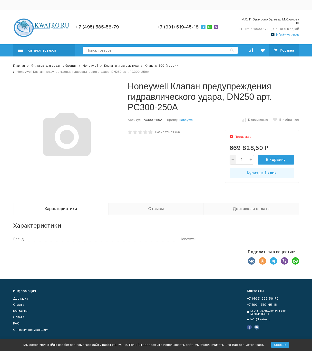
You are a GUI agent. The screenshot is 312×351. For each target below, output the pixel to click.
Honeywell (90, 65)
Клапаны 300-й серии (161, 65)
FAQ (16, 323)
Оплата (18, 304)
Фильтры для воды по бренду (54, 65)
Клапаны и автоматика (121, 65)
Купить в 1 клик (262, 173)
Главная (19, 65)
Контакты (20, 311)
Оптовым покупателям (30, 330)
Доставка (20, 298)
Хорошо (280, 345)
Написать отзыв (167, 132)
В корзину (276, 159)
